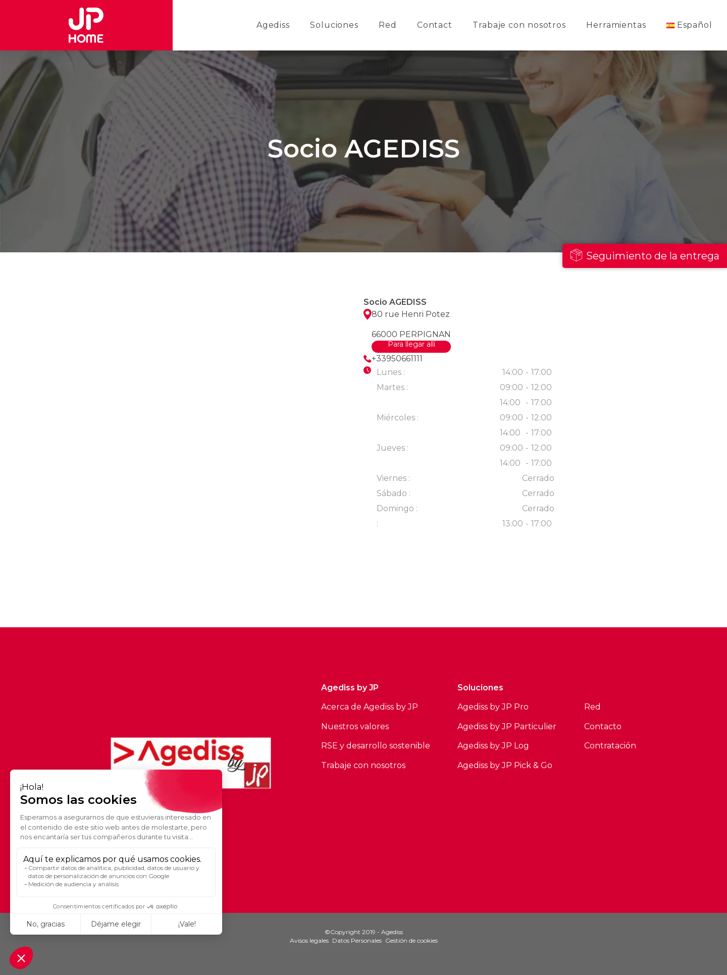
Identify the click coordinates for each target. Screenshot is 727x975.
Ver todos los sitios (227, 590)
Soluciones (334, 25)
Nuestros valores (355, 726)
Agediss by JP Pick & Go (504, 765)
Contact (434, 25)
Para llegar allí (411, 345)
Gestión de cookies (411, 940)
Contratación (610, 745)
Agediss (273, 25)
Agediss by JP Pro (493, 707)
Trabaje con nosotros (519, 25)
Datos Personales (357, 940)
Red (388, 25)
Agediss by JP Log (493, 745)
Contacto (602, 726)
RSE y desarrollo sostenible (375, 745)
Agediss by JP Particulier (506, 726)
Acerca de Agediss (357, 707)
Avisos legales (309, 940)
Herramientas (616, 25)
